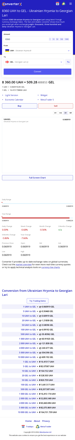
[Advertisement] (37, 188)
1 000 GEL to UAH (27, 393)
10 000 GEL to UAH (27, 412)
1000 (66, 39)
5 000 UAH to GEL (27, 352)
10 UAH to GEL (29, 315)
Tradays (27, 426)
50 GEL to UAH (29, 380)
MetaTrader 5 (47, 99)
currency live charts (50, 267)
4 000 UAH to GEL (27, 348)
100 (61, 39)
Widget (44, 95)
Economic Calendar (14, 99)
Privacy (46, 420)
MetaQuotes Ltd (45, 432)
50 (57, 39)
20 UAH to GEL (29, 320)
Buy (19, 106)
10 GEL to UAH (29, 371)
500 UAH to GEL (28, 334)
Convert (37, 71)
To (5, 57)
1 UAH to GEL (29, 306)
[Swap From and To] (68, 62)
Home (28, 420)
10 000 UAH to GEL (27, 357)
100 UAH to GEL (28, 329)
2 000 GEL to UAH (27, 398)
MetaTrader (43, 426)
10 (53, 39)
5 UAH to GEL (29, 311)
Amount (7, 34)
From (6, 45)
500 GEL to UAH (28, 389)
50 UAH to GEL (29, 325)
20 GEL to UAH (29, 375)
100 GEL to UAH (28, 384)
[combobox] (37, 51)
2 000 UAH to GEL (27, 343)
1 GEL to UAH (29, 361)
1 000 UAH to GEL (27, 338)
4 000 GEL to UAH (27, 403)
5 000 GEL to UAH (27, 407)
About (37, 420)
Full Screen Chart (37, 177)
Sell (55, 106)
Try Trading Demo (37, 301)
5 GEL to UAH (29, 366)
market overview (24, 264)
